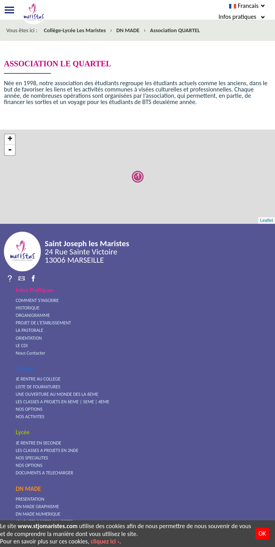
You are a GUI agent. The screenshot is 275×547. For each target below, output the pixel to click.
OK (262, 533)
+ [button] (10, 139)
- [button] (10, 150)
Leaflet (266, 220)
